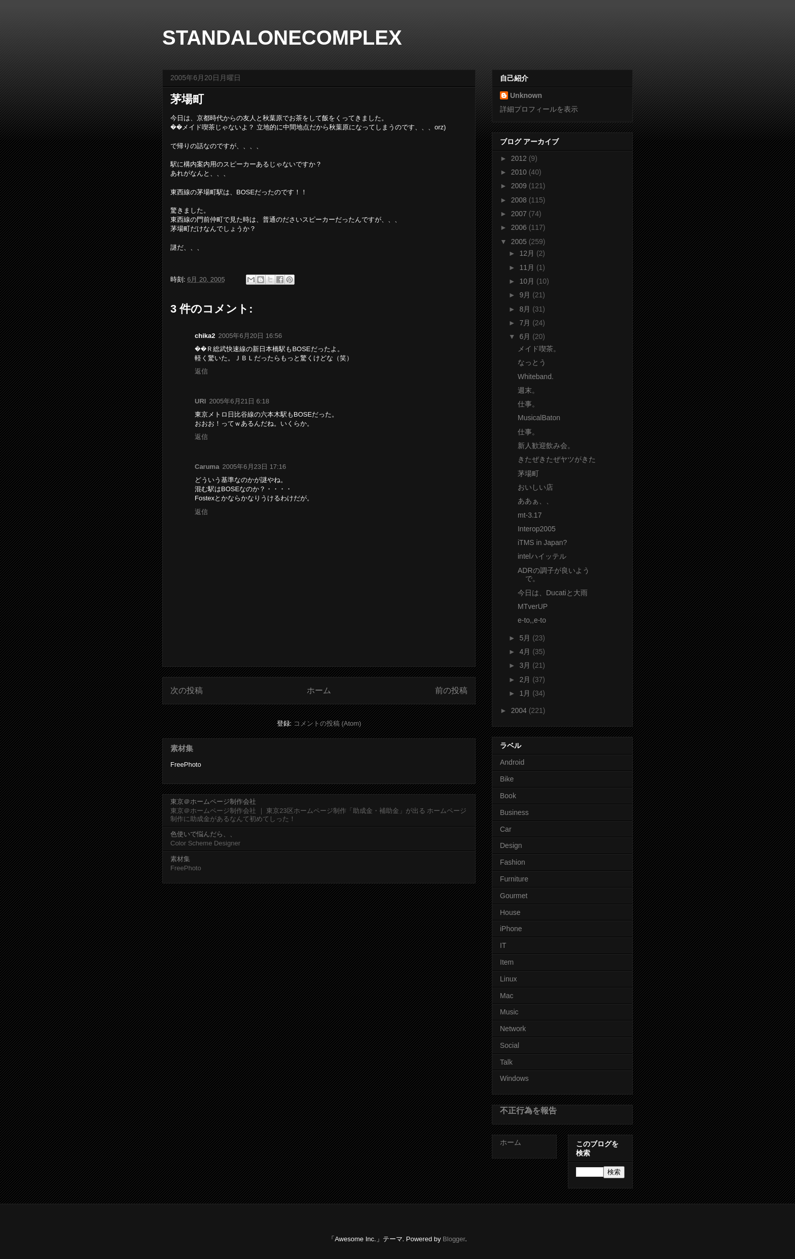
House (510, 912)
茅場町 (528, 473)
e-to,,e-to (532, 620)
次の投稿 (186, 690)
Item (507, 962)
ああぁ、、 (535, 501)
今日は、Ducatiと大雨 (553, 593)
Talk (506, 1062)
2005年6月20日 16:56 (250, 335)
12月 (527, 253)
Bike (507, 779)
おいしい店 (535, 487)
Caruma (207, 466)
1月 (525, 693)
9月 (525, 295)
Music (509, 1012)
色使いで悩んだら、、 (203, 834)
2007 (520, 214)
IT (503, 945)
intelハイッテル (542, 556)
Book (508, 796)
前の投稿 (451, 690)
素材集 (181, 748)
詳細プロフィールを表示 (539, 109)
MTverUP (533, 606)
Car (506, 829)
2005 (520, 241)
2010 (520, 172)
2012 (520, 158)
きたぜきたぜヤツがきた (557, 459)
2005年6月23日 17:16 (254, 466)
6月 (525, 336)
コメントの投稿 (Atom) (328, 723)
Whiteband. (536, 376)
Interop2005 (537, 529)
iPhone (511, 929)
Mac (506, 996)
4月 (525, 652)
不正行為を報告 (528, 1110)
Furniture (514, 879)
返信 (201, 371)
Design (511, 845)
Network (513, 1029)
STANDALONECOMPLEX (282, 37)
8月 (525, 309)
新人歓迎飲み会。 (546, 445)
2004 (520, 710)
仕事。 (528, 404)
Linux (508, 979)
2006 (520, 227)
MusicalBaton (539, 418)
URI (200, 401)
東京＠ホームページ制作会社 (213, 801)
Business (514, 812)
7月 (525, 323)
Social (509, 1045)
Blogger (454, 1239)
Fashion (512, 862)
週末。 (528, 390)
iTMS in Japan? (542, 542)
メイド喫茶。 (539, 349)
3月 (525, 665)
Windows (514, 1078)
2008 (520, 200)
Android (512, 762)
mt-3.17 (529, 515)
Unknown (526, 95)
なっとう (532, 362)
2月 (525, 679)
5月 (525, 638)
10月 (527, 281)
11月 (527, 267)
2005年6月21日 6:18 (239, 401)
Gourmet (513, 896)
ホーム (319, 690)
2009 (520, 186)
